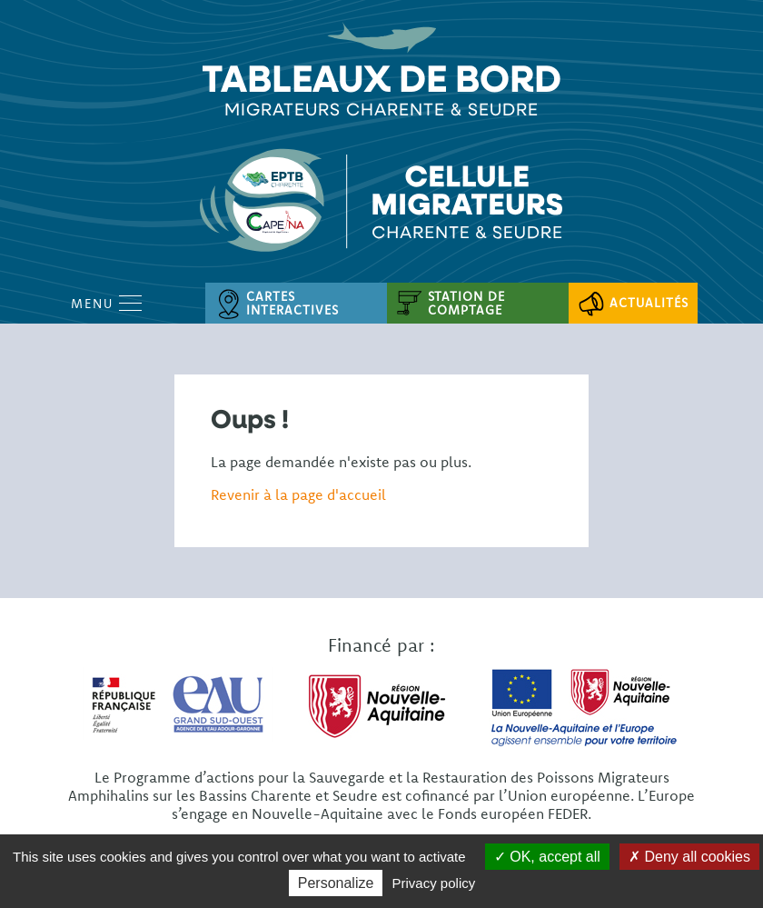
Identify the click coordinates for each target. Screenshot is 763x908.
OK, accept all (547, 856)
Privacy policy (434, 883)
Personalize (336, 883)
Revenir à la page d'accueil (298, 494)
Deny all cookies (689, 856)
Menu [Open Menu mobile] (106, 303)
